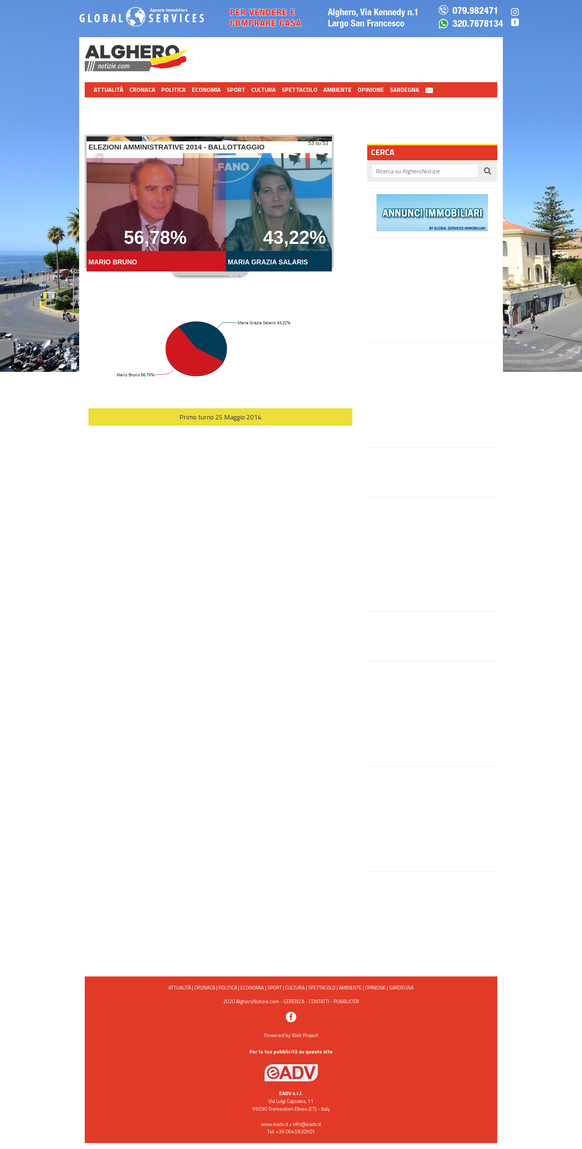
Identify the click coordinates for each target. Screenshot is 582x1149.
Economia (206, 89)
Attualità (108, 89)
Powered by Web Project (291, 1035)
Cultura (263, 89)
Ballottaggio (209, 207)
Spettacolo (299, 89)
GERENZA (294, 1001)
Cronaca (142, 89)
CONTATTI (319, 1001)
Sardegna (404, 89)
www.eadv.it (274, 1124)
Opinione (371, 89)
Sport (236, 89)
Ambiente (337, 89)
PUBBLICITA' (346, 1001)
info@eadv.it (307, 1124)
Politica (173, 89)
